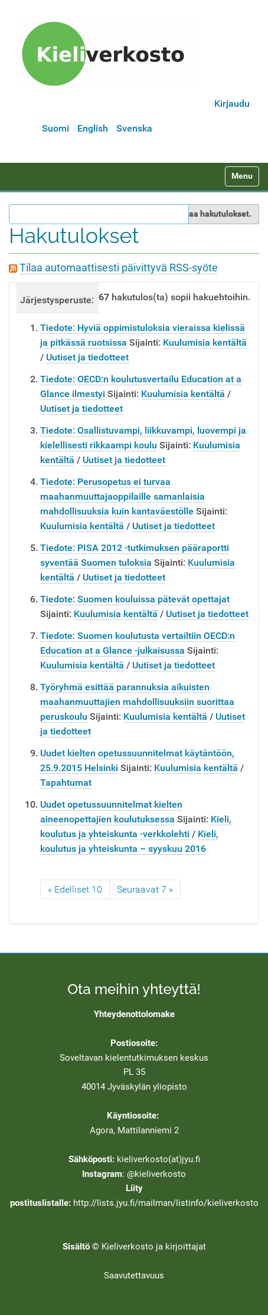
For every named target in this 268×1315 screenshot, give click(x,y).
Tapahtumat (65, 782)
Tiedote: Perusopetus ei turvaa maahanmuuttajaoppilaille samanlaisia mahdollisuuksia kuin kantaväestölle (122, 496)
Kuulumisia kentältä (205, 342)
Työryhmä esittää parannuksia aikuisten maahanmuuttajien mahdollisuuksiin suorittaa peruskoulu (137, 701)
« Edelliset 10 (75, 889)
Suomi (55, 128)
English (92, 128)
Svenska (134, 128)
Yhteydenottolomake (134, 1014)
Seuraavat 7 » (145, 889)
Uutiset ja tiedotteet (87, 357)
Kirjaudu (232, 103)
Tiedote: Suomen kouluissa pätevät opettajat (135, 599)
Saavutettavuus (134, 1275)
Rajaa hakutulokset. (214, 213)
